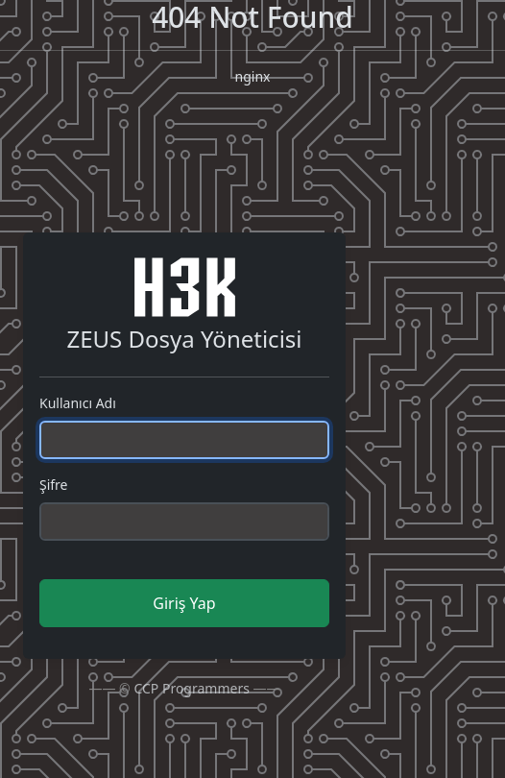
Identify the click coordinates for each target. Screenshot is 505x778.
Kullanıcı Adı (77, 403)
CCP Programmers (191, 688)
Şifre (53, 484)
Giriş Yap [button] (184, 603)
